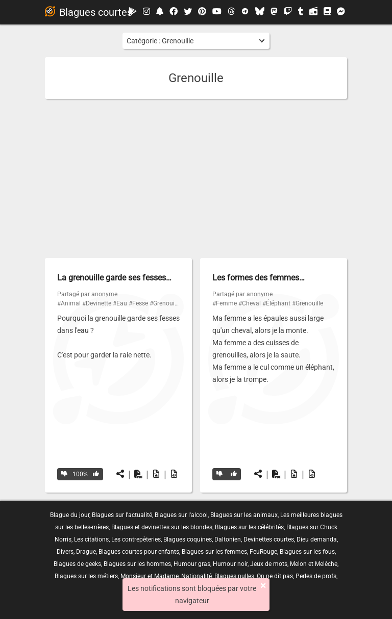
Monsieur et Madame (149, 576)
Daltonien (227, 539)
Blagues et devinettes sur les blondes (161, 527)
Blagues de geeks (77, 564)
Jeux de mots (268, 564)
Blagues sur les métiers (86, 576)
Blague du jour (69, 515)
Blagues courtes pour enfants (139, 551)
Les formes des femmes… (258, 277)
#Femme (224, 303)
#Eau (120, 303)
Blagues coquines (187, 539)
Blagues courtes (88, 12)
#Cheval (249, 303)
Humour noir (230, 564)
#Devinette (96, 303)
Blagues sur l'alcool (181, 515)
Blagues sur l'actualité (122, 515)
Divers (65, 551)
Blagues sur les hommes (137, 564)
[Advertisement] (196, 178)
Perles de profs (316, 576)
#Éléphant (276, 303)
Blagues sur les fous (307, 551)
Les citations (91, 539)
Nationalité (196, 576)
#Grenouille (165, 303)
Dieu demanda (317, 539)
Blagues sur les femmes (214, 551)
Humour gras (192, 564)
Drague (86, 551)
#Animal (69, 303)
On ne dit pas (275, 576)
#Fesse (138, 303)
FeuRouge (263, 551)
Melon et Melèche (313, 564)
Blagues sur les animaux (244, 515)
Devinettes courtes (268, 539)
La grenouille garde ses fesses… (114, 277)
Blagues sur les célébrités (249, 527)
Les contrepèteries (136, 539)
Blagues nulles (234, 576)
